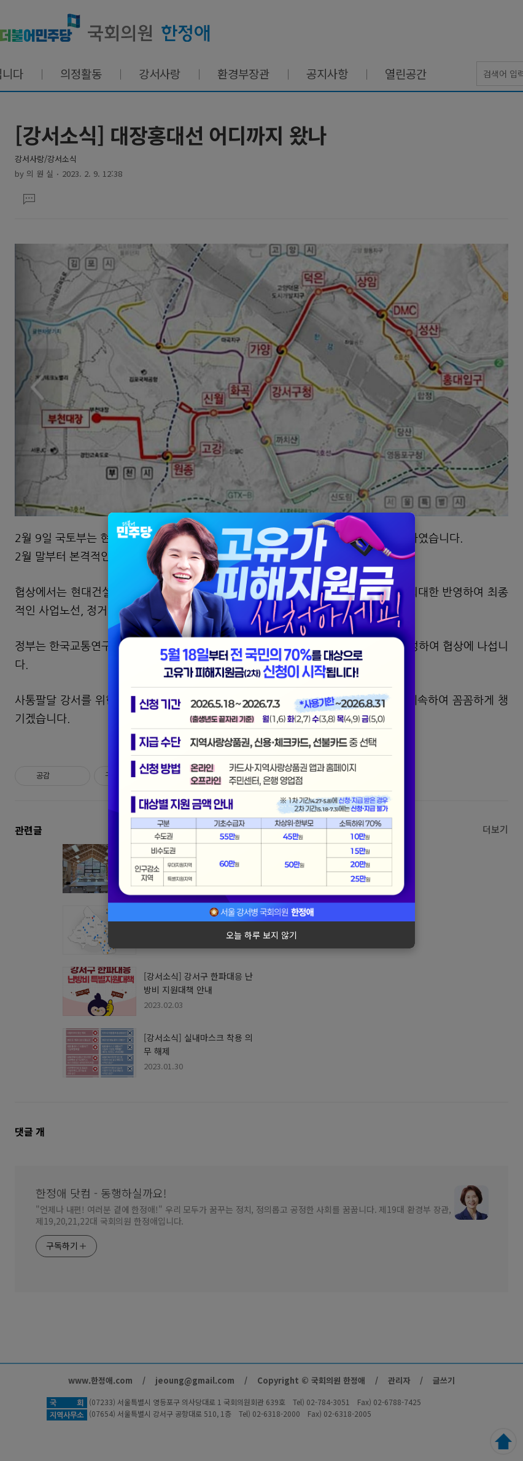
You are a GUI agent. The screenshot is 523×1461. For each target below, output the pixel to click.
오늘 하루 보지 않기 (261, 935)
